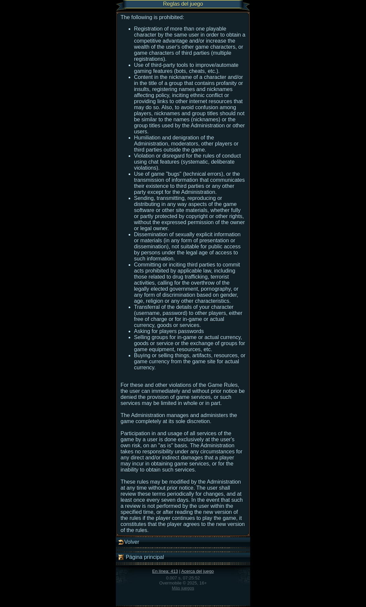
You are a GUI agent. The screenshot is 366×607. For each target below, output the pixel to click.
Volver (128, 542)
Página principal (141, 557)
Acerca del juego (197, 571)
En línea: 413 (165, 571)
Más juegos (183, 588)
